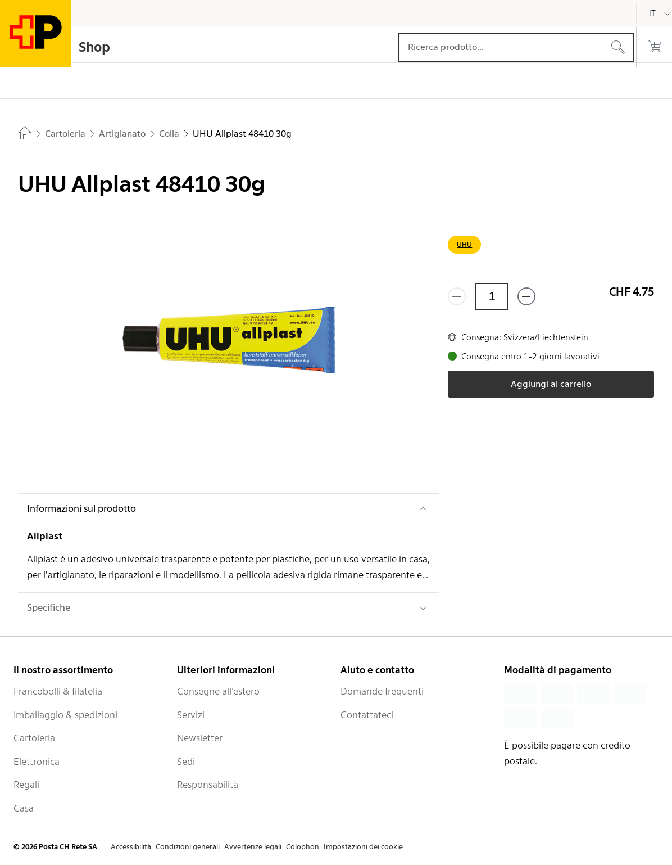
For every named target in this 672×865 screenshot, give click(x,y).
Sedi (186, 761)
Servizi (191, 714)
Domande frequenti (382, 691)
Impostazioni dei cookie (363, 847)
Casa (23, 808)
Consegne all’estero (218, 691)
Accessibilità (131, 847)
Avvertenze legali (252, 847)
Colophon (302, 847)
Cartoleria (34, 738)
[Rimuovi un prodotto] (457, 296)
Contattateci (366, 714)
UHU (464, 244)
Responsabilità (207, 784)
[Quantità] (491, 296)
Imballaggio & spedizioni (65, 714)
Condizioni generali (188, 847)
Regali (26, 784)
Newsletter (200, 738)
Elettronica (36, 761)
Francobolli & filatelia (57, 691)
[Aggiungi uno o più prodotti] (526, 296)
